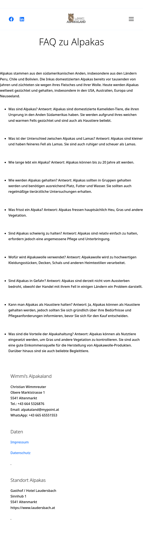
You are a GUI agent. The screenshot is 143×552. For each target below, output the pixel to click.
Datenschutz (20, 452)
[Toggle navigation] (131, 19)
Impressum (19, 442)
